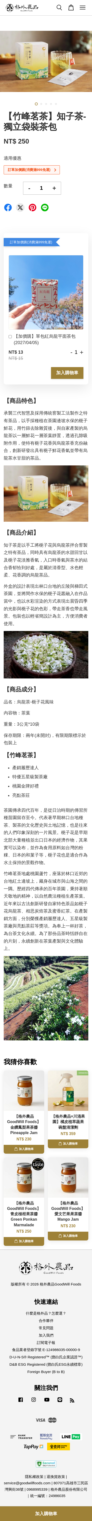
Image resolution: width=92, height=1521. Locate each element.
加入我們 (46, 1335)
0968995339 (36, 1489)
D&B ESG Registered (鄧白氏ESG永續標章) (46, 1364)
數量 (8, 185)
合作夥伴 (46, 1320)
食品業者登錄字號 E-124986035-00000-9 (46, 1350)
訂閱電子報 (46, 1343)
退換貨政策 (56, 1477)
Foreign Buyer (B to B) (46, 1372)
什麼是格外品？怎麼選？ (46, 1313)
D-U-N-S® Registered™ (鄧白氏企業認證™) (45, 1357)
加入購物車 (67, 372)
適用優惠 (12, 158)
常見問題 (46, 1328)
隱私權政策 (34, 1477)
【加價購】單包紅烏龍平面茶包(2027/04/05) (42, 339)
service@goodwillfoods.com (27, 1483)
